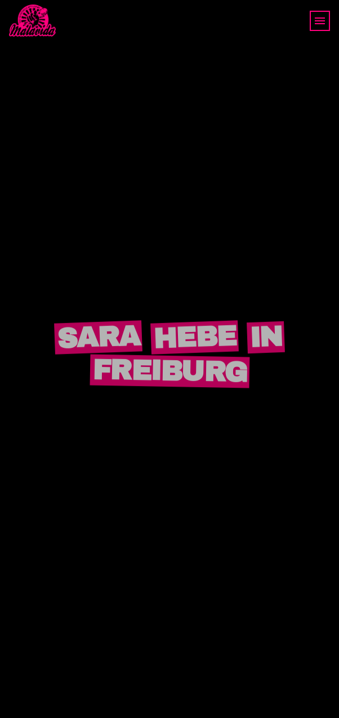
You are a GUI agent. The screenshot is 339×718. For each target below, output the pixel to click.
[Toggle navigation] (320, 21)
